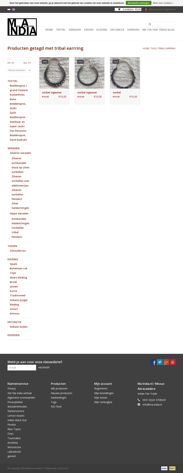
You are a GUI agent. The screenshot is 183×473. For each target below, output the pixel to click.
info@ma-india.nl (152, 404)
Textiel (61, 29)
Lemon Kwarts (16, 415)
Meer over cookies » (163, 3)
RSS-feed (56, 406)
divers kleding (18, 277)
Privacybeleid (15, 402)
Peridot (12, 424)
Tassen (88, 29)
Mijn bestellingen (104, 393)
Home (49, 29)
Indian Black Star (17, 420)
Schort (14, 309)
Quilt (13, 112)
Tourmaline (14, 438)
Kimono (14, 313)
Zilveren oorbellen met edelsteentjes (20, 181)
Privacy (12, 388)
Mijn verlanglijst (103, 402)
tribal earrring (166, 48)
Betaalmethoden (17, 406)
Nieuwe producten (61, 393)
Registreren (100, 388)
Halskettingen (20, 223)
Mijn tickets (100, 397)
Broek (13, 282)
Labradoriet (14, 451)
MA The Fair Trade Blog (158, 29)
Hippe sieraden (19, 213)
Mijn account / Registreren (160, 9)
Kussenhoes (17, 94)
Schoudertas (18, 250)
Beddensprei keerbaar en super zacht (17, 121)
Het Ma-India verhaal (20, 393)
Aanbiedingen (58, 397)
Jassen (14, 286)
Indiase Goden (19, 326)
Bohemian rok (18, 268)
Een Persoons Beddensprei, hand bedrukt (18, 135)
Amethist (13, 442)
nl (9, 9)
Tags (153, 48)
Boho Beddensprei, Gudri (18, 104)
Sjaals (13, 264)
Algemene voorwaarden (21, 397)
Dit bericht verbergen (138, 3)
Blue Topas (14, 429)
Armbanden (19, 218)
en (13, 9)
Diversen (133, 29)
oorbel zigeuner (52, 92)
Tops (13, 273)
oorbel (117, 92)
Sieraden (75, 29)
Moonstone (14, 447)
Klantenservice (16, 411)
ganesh (12, 456)
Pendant (17, 199)
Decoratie (117, 29)
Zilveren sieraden (20, 153)
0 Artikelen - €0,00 (129, 9)
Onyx (10, 433)
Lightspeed (62, 468)
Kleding (101, 29)
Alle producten (59, 388)
